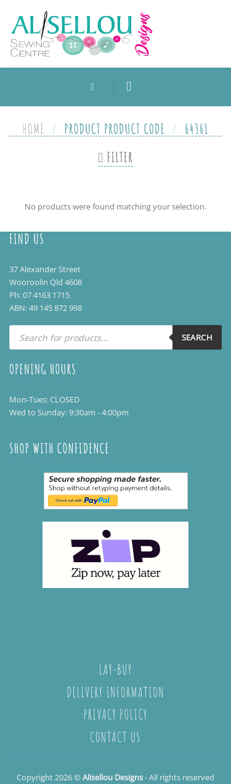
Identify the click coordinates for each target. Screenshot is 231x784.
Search (197, 337)
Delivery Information (115, 691)
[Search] (95, 87)
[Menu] (133, 87)
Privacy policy (115, 714)
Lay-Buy (115, 669)
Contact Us (115, 736)
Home (33, 128)
